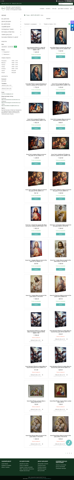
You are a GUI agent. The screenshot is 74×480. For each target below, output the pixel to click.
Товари (28, 15)
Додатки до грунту (24, 463)
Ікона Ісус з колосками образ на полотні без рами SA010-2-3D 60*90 (60, 225)
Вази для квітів (41, 470)
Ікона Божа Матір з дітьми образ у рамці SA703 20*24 (36, 401)
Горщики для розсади (25, 470)
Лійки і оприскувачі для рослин (27, 469)
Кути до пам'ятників (60, 466)
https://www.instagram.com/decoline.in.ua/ (11, 102)
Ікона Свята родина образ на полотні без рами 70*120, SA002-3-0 (36, 155)
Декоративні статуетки (43, 463)
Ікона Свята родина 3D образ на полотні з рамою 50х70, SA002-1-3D (60, 84)
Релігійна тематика (42, 467)
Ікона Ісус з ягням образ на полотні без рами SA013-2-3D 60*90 (36, 296)
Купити (36, 57)
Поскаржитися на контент (33, 478)
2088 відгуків (61, 1)
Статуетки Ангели (42, 465)
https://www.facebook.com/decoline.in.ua (11, 99)
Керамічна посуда (42, 469)
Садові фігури (5, 463)
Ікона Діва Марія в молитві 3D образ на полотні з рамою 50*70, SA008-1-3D (60, 48)
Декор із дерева (5, 467)
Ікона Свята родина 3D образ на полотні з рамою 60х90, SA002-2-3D (36, 120)
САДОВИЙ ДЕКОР (6, 26)
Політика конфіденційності (45, 478)
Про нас (54, 8)
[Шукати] (71, 4)
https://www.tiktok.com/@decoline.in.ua (10, 105)
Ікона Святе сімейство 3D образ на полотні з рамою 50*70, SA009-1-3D (60, 155)
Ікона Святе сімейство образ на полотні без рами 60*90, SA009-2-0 (36, 190)
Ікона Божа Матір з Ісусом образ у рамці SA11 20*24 (60, 401)
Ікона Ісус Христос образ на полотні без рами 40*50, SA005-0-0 (60, 296)
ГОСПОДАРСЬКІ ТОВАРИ (7, 29)
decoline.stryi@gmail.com (7, 94)
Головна (42, 8)
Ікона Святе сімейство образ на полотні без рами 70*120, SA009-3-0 (60, 190)
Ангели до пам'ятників (61, 465)
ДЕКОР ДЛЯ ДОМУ (6, 21)
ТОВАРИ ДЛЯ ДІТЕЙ (7, 34)
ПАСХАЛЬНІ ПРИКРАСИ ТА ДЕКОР (10, 37)
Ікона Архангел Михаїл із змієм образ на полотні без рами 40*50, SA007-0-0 (60, 331)
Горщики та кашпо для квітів (26, 467)
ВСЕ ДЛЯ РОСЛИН (6, 24)
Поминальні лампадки (61, 468)
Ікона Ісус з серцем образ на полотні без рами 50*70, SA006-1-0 (36, 261)
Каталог (48, 8)
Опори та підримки (24, 465)
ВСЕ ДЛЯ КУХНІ (5, 19)
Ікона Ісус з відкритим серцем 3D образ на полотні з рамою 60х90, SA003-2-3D (36, 225)
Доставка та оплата (63, 8)
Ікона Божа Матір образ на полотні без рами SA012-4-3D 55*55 (60, 436)
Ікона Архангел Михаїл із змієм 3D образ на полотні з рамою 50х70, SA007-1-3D (36, 48)
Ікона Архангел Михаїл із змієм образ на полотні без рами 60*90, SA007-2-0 (60, 367)
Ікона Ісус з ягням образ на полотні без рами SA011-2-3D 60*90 (60, 261)
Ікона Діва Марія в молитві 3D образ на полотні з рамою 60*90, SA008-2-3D (36, 84)
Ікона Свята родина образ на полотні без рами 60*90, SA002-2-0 (60, 120)
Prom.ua (44, 477)
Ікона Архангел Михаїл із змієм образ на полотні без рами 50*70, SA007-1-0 (36, 367)
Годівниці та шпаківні (6, 465)
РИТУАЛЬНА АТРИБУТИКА (8, 32)
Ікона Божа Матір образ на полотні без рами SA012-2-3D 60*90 (36, 436)
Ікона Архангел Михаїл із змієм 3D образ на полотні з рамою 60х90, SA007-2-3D (36, 331)
